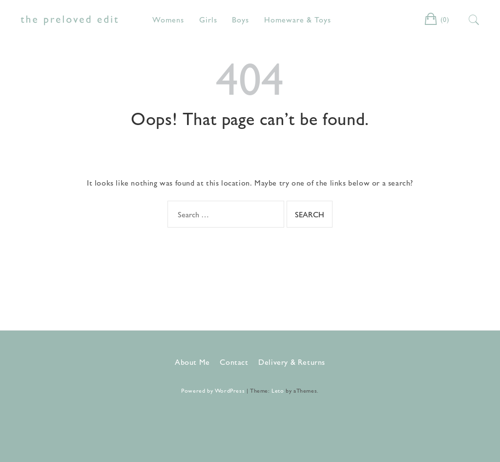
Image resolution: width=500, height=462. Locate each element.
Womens (168, 19)
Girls (208, 19)
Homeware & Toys (297, 19)
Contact (234, 361)
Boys (240, 19)
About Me (192, 361)
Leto (277, 390)
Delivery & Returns (291, 361)
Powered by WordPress (213, 390)
